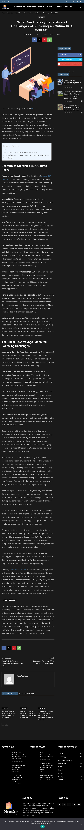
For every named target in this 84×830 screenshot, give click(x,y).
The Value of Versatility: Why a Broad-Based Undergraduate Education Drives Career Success (45, 715)
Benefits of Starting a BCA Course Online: (21, 152)
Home (3, 13)
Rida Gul (35, 108)
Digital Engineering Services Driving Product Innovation (72, 82)
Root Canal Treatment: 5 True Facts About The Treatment (43, 662)
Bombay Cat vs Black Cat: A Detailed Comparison (18, 767)
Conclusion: (9, 158)
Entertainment (62, 7)
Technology (31, 7)
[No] (81, 824)
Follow (78, 59)
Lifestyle (41, 7)
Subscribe (77, 64)
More (72, 7)
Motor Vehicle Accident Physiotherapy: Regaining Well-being (12, 663)
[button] (79, 7)
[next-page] (6, 724)
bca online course (18, 569)
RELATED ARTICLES (10, 694)
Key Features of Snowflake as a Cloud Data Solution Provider (46, 755)
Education (10, 13)
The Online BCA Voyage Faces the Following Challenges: (26, 155)
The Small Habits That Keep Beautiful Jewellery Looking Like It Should (72, 107)
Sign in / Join (5, 1)
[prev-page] (3, 724)
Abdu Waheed (30, 35)
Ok (42, 827)
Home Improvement (18, 7)
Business (51, 7)
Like (79, 55)
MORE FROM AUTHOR (26, 694)
